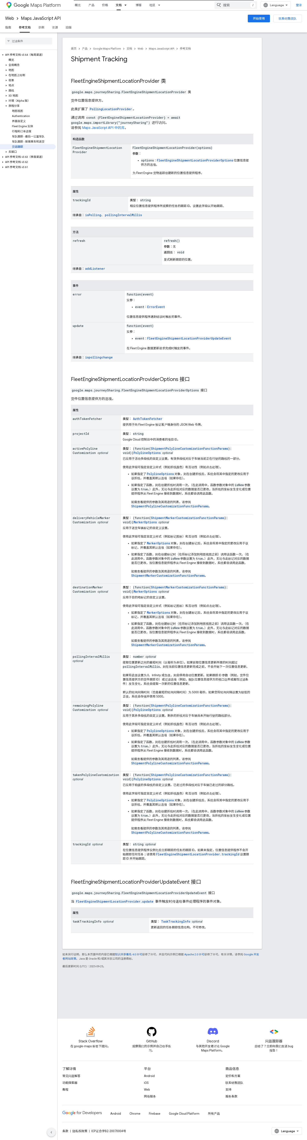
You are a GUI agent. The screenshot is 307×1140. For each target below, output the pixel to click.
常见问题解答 (71, 1076)
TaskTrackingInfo (175, 921)
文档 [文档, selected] (119, 5)
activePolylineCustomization (85, 451)
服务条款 (231, 1096)
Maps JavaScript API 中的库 (103, 128)
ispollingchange (99, 357)
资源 (55, 27)
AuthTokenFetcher (147, 419)
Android (149, 1076)
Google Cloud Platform (184, 1113)
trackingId (82, 200)
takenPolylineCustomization (96, 775)
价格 (105, 5)
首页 (73, 48)
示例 (41, 27)
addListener (95, 269)
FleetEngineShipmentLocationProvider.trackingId (197, 854)
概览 (78, 5)
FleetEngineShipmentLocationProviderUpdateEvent (189, 338)
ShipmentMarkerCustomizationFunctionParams (187, 518)
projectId (81, 434)
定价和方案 (232, 1076)
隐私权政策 (79, 1131)
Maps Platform (37, 5)
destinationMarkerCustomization (88, 589)
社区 (152, 5)
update (78, 326)
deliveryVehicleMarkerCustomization (91, 520)
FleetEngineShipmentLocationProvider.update (114, 901)
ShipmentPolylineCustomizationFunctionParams (189, 449)
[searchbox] (28, 41)
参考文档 (185, 48)
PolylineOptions (147, 453)
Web (9, 18)
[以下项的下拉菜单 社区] (160, 5)
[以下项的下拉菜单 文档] (127, 5)
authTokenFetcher (87, 419)
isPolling (93, 215)
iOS (146, 1082)
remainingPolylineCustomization (88, 707)
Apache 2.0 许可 (194, 954)
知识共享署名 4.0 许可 (128, 954)
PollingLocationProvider (111, 109)
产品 (91, 5)
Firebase (154, 1113)
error (77, 294)
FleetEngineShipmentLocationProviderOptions (195, 160)
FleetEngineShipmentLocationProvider (115, 81)
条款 (65, 1131)
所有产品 (214, 1113)
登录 (299, 5)
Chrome (135, 1113)
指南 (8, 27)
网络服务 (150, 1096)
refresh (79, 241)
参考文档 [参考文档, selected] (25, 27)
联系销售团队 (288, 18)
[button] (28, 54)
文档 (129, 48)
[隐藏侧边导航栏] (51, 1132)
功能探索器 (69, 1082)
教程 (65, 1089)
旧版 (69, 27)
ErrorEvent (156, 307)
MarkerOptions (145, 522)
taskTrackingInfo (87, 921)
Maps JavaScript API (41, 18)
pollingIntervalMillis (123, 215)
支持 (228, 1089)
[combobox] (236, 5)
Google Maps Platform (107, 48)
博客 (139, 5)
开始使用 (259, 18)
